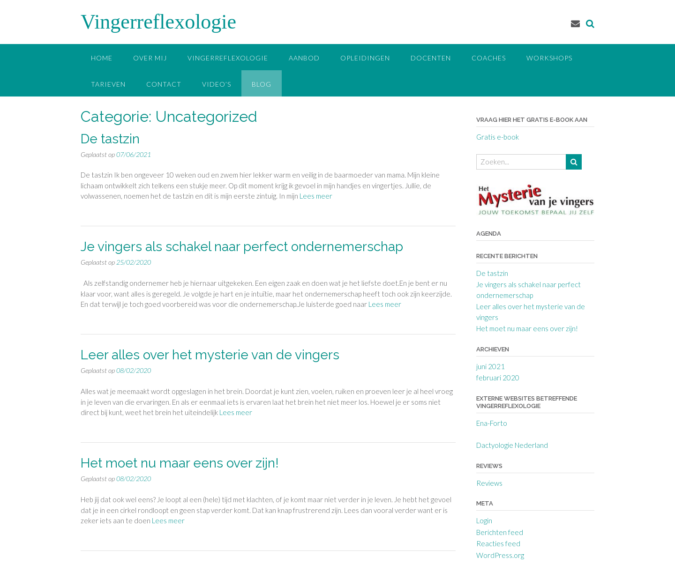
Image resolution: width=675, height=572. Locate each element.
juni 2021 (490, 366)
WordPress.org (500, 555)
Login (484, 520)
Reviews (489, 483)
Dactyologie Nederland (512, 445)
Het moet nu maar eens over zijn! (180, 463)
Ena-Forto (491, 423)
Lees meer (316, 196)
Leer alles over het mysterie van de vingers (210, 355)
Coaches (489, 58)
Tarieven (108, 84)
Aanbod (304, 58)
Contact (163, 84)
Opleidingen (365, 58)
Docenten (431, 58)
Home (101, 58)
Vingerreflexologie (158, 21)
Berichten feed (499, 532)
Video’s (216, 84)
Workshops (549, 58)
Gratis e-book (497, 137)
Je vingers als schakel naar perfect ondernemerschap (242, 246)
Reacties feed (498, 543)
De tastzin (110, 139)
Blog (261, 84)
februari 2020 (497, 377)
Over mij (150, 58)
